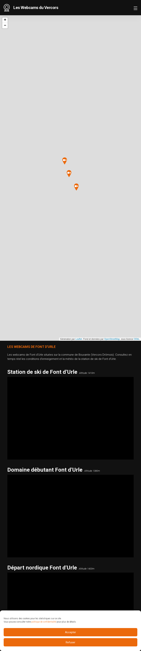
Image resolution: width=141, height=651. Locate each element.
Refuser (70, 642)
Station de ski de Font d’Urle (42, 372)
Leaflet (78, 339)
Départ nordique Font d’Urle (42, 567)
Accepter (70, 632)
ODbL (136, 339)
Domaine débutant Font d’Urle (44, 469)
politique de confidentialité (43, 622)
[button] (69, 174)
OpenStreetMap (112, 339)
